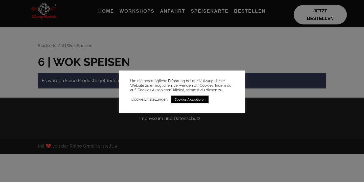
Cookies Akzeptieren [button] (190, 99)
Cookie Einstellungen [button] (149, 99)
